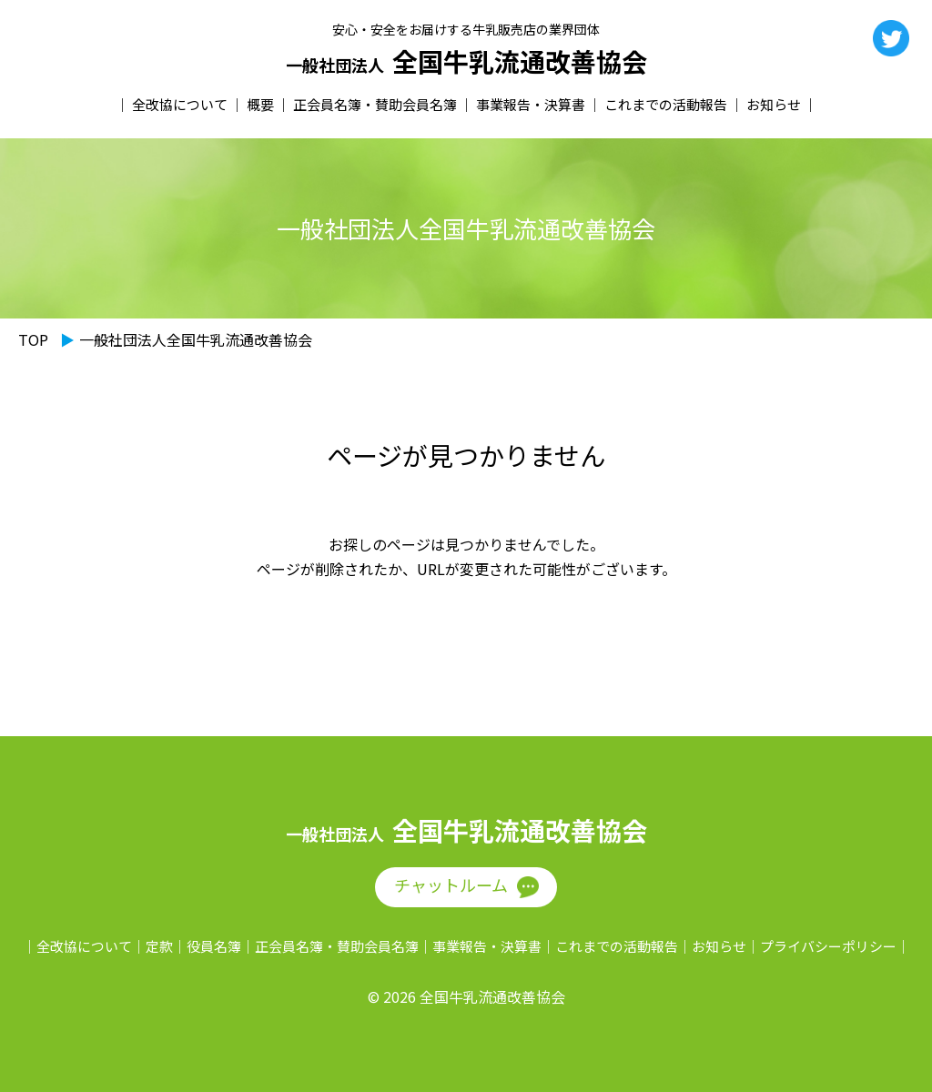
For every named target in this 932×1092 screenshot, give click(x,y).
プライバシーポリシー (828, 946)
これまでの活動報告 (665, 104)
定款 (159, 946)
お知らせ (773, 104)
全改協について (180, 104)
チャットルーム (451, 884)
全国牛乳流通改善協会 (466, 62)
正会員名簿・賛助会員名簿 (375, 104)
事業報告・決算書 (530, 104)
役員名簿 (214, 946)
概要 (260, 104)
